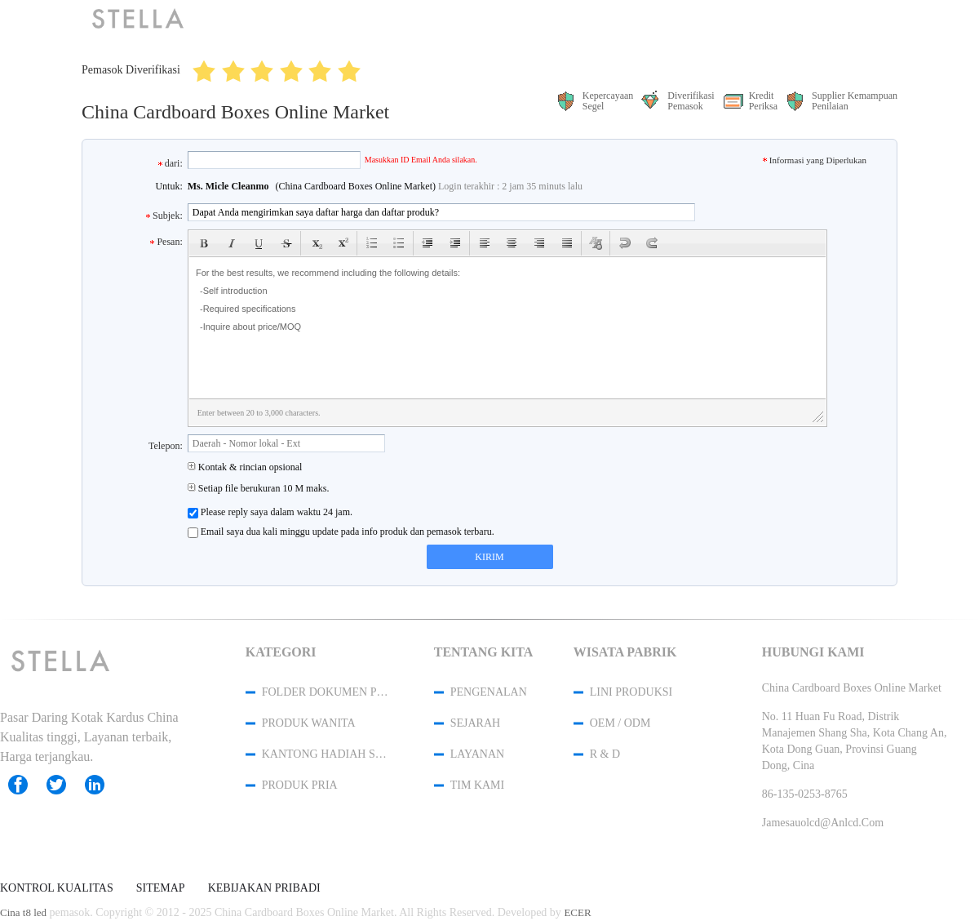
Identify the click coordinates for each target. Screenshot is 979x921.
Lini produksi (631, 692)
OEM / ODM (620, 723)
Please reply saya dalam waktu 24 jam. (270, 512)
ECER (577, 912)
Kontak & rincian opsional (245, 467)
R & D (605, 754)
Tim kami (477, 785)
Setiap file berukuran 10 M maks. (259, 488)
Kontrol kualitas (56, 888)
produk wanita (309, 723)
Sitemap (160, 888)
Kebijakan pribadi (264, 888)
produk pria (300, 785)
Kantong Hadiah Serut (326, 754)
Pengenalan (488, 692)
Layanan (477, 754)
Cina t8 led (23, 912)
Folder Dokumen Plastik (326, 692)
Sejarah (475, 723)
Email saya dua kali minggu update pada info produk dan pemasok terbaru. (341, 532)
